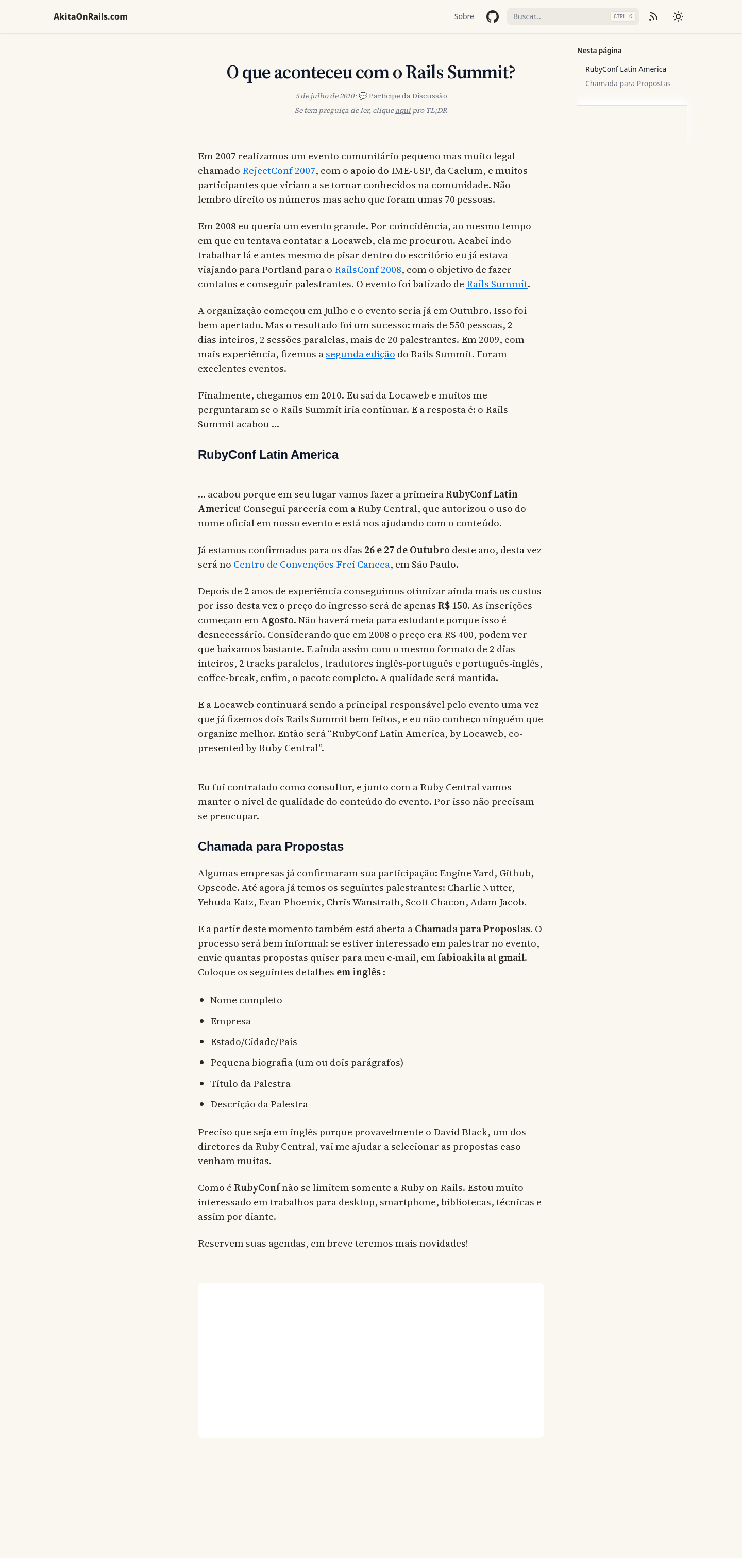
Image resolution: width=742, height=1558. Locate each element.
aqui (403, 110)
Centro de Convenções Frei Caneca (311, 564)
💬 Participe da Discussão (403, 96)
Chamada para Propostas (628, 83)
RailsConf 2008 (367, 269)
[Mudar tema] (678, 16)
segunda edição (360, 353)
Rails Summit (497, 283)
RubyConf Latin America (625, 69)
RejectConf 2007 (278, 170)
